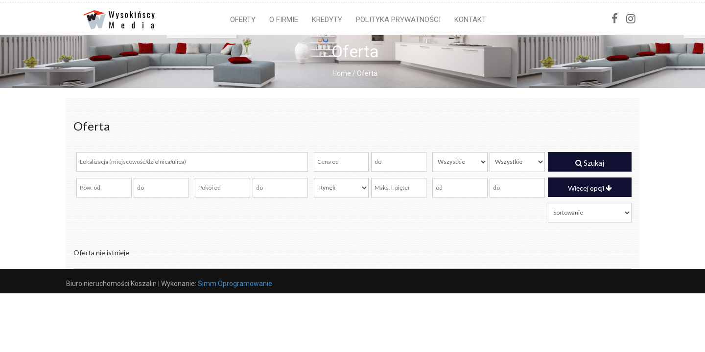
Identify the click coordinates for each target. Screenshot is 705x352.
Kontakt (470, 19)
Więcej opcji (590, 188)
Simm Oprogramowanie (235, 283)
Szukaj (589, 162)
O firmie (283, 19)
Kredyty (327, 19)
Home (341, 73)
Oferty (243, 19)
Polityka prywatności (398, 19)
